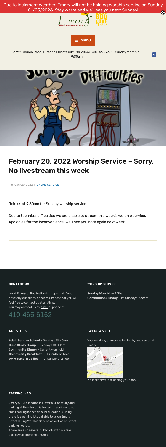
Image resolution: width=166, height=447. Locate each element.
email (44, 307)
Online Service (48, 184)
